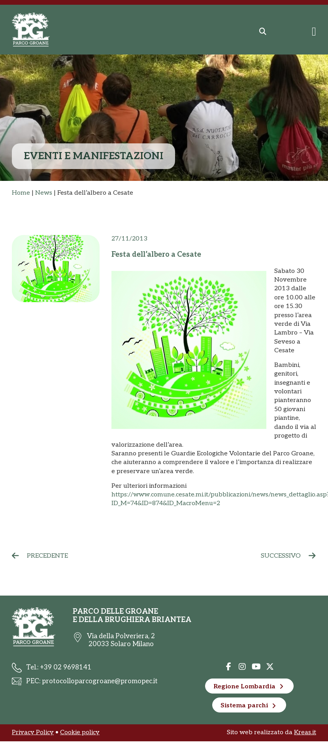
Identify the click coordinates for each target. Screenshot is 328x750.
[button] (263, 32)
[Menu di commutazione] (314, 32)
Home (21, 193)
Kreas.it (305, 732)
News (43, 193)
